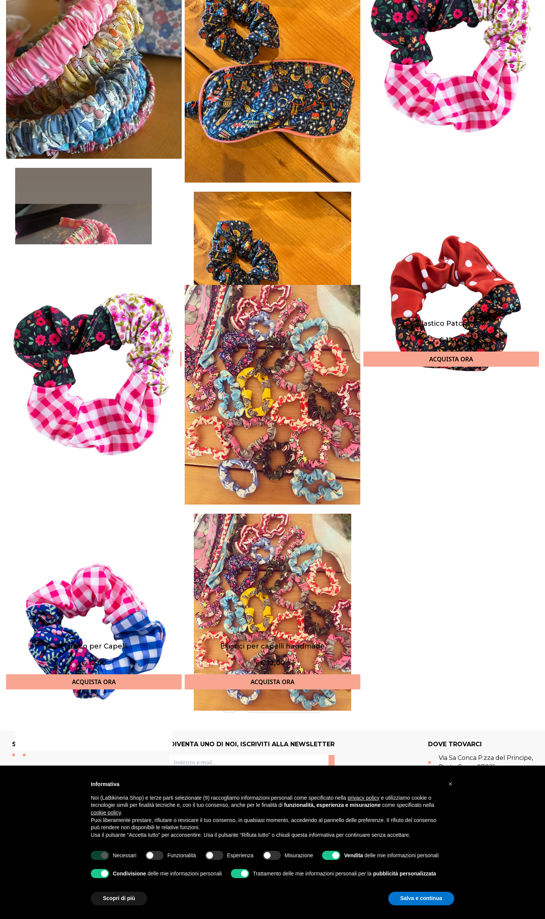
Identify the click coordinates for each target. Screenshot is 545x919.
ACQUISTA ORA (451, 359)
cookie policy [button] (106, 813)
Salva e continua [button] (421, 898)
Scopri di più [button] (119, 898)
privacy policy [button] (364, 798)
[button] (450, 784)
